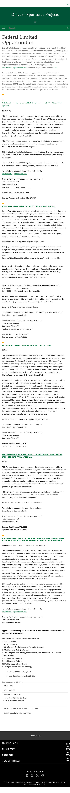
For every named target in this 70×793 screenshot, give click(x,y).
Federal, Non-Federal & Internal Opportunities (21, 708)
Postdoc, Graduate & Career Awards (17, 713)
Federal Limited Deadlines (14, 700)
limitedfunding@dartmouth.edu (14, 67)
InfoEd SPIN (8, 685)
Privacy (44, 782)
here (55, 67)
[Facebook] (27, 775)
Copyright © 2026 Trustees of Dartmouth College (21, 782)
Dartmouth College (12, 3)
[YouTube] (42, 775)
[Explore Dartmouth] (68, 3)
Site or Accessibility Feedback (34, 784)
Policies (52, 782)
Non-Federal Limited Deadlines (16, 698)
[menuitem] (35, 21)
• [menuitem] (56, 782)
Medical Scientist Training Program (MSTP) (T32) (26, 345)
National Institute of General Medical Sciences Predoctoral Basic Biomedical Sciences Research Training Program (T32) (33, 539)
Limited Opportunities (12, 695)
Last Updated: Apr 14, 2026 (12, 682)
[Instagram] (32, 775)
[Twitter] (37, 775)
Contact (60, 782)
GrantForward (9, 690)
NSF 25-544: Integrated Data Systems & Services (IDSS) (28, 206)
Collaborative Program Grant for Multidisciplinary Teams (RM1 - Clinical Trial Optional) (32, 455)
